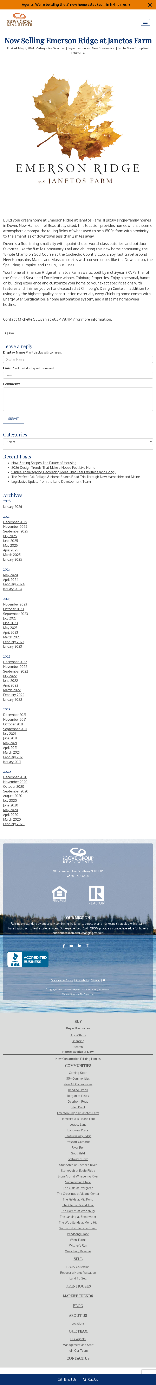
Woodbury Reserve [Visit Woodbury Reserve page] (78, 1251)
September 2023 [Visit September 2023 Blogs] (15, 614)
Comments (11, 384)
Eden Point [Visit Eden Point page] (78, 1107)
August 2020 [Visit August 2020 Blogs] (12, 796)
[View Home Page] (78, 856)
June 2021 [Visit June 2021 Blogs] (10, 738)
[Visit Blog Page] (78, 1306)
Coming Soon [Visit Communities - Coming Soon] (78, 1072)
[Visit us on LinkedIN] (81, 946)
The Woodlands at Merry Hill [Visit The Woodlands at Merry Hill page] (78, 1222)
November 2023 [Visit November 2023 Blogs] (15, 604)
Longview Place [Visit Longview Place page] (78, 1130)
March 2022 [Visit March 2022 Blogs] (12, 690)
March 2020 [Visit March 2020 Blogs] (12, 819)
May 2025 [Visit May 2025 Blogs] (10, 545)
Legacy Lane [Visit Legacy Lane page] (78, 1124)
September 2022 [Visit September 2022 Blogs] (15, 671)
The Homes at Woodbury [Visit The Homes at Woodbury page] (78, 1211)
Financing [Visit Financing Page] (78, 1041)
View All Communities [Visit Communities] (78, 1084)
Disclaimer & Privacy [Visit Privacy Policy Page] (62, 980)
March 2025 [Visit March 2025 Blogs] (12, 555)
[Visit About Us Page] (78, 1316)
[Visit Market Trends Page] (78, 1296)
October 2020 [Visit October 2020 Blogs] (13, 786)
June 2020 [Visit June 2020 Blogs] (10, 805)
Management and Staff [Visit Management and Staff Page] (78, 1345)
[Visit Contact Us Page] (78, 1358)
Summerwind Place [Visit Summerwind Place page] (78, 1182)
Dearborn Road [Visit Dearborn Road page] (78, 1101)
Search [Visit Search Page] (78, 1047)
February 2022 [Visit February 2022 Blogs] (13, 695)
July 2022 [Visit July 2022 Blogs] (10, 676)
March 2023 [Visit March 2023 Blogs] (11, 637)
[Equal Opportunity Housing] (59, 895)
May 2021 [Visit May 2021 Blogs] (10, 743)
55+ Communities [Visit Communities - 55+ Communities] (78, 1078)
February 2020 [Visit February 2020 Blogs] (14, 824)
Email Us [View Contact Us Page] (67, 1379)
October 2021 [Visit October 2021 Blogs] (13, 724)
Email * (8, 368)
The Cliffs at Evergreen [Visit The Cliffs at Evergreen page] (78, 1188)
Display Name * (15, 352)
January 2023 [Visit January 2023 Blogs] (12, 646)
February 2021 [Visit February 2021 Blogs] (13, 757)
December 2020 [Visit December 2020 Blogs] (15, 777)
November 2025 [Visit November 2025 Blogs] (15, 526)
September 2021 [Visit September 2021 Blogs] (15, 729)
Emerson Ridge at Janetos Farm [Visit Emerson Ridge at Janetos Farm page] (78, 1113)
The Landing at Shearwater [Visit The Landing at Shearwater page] (78, 1216)
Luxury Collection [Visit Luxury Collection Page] (78, 1267)
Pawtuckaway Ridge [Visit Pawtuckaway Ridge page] (78, 1136)
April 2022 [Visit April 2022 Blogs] (10, 685)
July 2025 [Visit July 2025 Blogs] (10, 536)
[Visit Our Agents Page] (78, 1331)
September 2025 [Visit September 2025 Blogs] (15, 531)
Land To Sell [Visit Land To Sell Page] (78, 1278)
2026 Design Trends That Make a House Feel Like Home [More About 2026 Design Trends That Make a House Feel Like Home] (53, 467)
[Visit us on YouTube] (73, 946)
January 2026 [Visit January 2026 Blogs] (12, 507)
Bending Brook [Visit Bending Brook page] (78, 1090)
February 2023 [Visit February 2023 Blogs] (13, 642)
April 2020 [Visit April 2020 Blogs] (10, 815)
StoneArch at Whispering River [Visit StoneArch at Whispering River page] (78, 1176)
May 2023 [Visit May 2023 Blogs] (10, 628)
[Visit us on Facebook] (66, 946)
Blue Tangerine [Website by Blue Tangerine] (87, 994)
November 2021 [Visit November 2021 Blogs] (14, 719)
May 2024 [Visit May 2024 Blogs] (10, 575)
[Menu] (145, 22)
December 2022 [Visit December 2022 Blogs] (15, 662)
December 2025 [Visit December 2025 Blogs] (15, 522)
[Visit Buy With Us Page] (78, 1021)
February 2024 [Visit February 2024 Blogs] (14, 584)
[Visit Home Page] (19, 14)
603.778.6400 (78, 876)
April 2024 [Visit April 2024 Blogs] (10, 580)
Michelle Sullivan (32, 319)
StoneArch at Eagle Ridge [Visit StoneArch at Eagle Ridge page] (78, 1170)
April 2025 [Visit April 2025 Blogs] (10, 550)
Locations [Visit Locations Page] (78, 1323)
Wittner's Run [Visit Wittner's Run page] (78, 1245)
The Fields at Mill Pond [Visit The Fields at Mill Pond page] (78, 1199)
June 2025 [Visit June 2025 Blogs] (10, 541)
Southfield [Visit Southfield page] (78, 1153)
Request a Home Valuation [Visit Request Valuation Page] (78, 1272)
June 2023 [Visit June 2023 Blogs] (10, 623)
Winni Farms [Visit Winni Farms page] (78, 1239)
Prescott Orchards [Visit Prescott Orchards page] (78, 1142)
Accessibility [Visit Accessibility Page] (82, 980)
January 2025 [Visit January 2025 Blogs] (12, 559)
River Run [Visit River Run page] (78, 1147)
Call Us (91, 1379)
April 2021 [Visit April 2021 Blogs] (10, 748)
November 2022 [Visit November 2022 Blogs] (15, 667)
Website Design (69, 994)
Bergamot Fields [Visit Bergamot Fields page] (78, 1095)
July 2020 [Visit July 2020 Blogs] (10, 800)
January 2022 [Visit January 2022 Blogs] (12, 699)
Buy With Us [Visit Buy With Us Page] (78, 1035)
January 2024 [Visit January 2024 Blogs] (12, 589)
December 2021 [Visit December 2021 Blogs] (14, 715)
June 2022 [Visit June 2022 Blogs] (10, 681)
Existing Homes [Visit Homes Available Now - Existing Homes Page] (90, 1058)
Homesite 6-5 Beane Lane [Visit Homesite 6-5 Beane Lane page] (78, 1119)
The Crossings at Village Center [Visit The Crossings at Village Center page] (78, 1193)
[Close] (150, 5)
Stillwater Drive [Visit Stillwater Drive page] (78, 1159)
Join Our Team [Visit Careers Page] (78, 1350)
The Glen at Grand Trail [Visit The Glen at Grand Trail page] (78, 1205)
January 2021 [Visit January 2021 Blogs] (12, 762)
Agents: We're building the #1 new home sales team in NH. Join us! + (76, 4)
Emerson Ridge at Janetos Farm (74, 220)
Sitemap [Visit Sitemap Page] (95, 980)
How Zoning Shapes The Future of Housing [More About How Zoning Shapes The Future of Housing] (43, 463)
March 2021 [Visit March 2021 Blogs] (11, 752)
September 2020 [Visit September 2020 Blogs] (15, 791)
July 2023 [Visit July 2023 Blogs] (10, 618)
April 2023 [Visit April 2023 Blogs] (10, 632)
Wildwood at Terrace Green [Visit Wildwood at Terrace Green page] (78, 1228)
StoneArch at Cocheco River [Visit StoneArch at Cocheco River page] (78, 1165)
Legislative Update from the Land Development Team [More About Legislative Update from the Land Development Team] (51, 481)
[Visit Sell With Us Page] (78, 1259)
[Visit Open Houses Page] (78, 1286)
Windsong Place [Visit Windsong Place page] (78, 1234)
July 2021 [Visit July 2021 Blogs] (9, 734)
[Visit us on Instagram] (89, 946)
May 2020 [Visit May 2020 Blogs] (10, 810)
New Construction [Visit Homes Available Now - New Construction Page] (67, 1058)
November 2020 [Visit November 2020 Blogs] (15, 782)
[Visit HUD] (104, 980)
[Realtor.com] (96, 895)
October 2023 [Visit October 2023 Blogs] (13, 609)
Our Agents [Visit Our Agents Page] (78, 1339)
